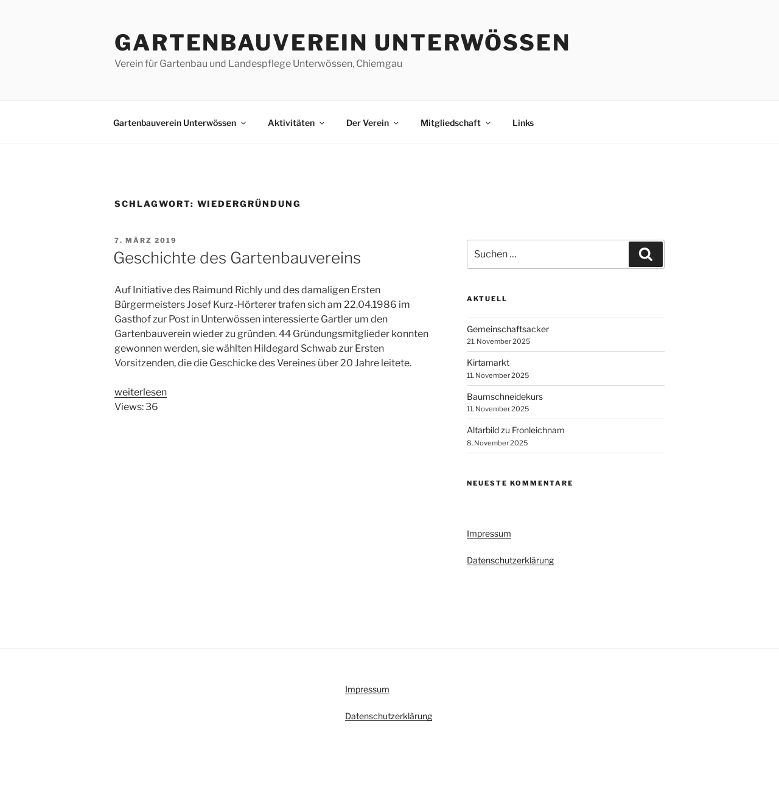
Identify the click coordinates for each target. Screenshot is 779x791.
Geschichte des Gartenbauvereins (237, 257)
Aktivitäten (297, 122)
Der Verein (373, 122)
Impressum (489, 533)
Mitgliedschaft (456, 122)
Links (523, 122)
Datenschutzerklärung (510, 560)
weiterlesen (140, 392)
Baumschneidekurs (505, 396)
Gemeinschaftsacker (508, 329)
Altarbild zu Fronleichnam (516, 430)
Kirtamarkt (488, 362)
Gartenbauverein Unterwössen (342, 42)
